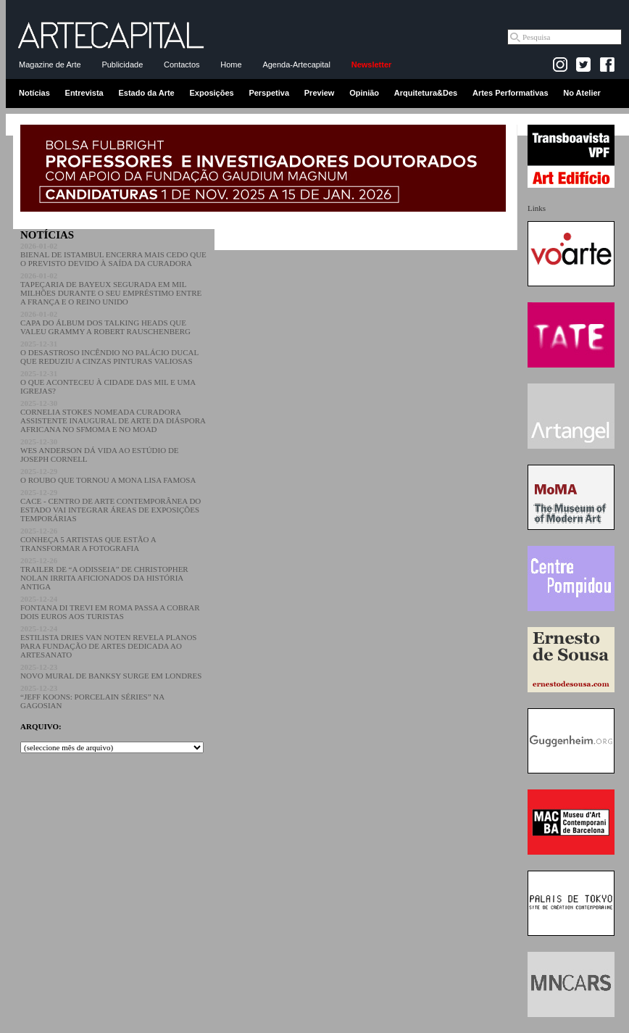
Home (230, 64)
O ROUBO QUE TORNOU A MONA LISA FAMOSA (108, 475)
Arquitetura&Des (425, 92)
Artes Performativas (510, 92)
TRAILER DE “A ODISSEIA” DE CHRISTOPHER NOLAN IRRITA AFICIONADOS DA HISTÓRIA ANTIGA (104, 573)
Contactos (182, 64)
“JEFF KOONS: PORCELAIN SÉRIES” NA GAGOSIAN (92, 697)
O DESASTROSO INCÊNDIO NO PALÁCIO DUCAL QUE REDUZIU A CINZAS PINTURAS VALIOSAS (109, 352)
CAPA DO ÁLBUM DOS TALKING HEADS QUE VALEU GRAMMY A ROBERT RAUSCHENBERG (105, 323)
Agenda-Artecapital (296, 64)
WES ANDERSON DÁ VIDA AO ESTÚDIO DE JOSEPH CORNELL (99, 450)
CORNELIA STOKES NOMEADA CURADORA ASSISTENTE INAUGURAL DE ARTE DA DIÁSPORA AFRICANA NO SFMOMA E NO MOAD (112, 416)
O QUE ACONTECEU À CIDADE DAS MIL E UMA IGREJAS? (108, 382)
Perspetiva (269, 92)
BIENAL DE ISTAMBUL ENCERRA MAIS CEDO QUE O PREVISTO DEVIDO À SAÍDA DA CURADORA (113, 254)
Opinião (364, 92)
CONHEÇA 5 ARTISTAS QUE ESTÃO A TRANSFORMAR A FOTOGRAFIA (88, 539)
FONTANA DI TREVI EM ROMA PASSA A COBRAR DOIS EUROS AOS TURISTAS (110, 607)
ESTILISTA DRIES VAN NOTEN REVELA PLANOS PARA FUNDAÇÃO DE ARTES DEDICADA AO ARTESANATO (108, 641)
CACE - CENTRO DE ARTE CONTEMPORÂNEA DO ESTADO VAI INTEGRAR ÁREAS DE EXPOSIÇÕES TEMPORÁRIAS (110, 505)
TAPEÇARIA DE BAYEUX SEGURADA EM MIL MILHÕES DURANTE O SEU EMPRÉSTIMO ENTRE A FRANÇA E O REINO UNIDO (110, 288)
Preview (319, 92)
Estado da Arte (147, 92)
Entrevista (84, 92)
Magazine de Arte (50, 64)
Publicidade (122, 64)
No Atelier (582, 92)
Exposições (211, 92)
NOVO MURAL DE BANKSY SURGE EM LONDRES (110, 671)
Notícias (34, 92)
